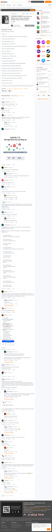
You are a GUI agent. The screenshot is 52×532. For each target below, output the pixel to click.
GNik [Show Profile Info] (7, 447)
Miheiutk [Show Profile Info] (5, 462)
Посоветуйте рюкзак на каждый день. (43, 87)
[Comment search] (33, 96)
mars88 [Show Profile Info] (5, 455)
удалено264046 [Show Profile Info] (10, 300)
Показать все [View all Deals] (43, 35)
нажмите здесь (43, 527)
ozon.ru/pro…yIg (4, 188)
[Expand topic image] (8, 26)
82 (27, 13)
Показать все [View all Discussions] (43, 91)
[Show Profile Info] (2, 102)
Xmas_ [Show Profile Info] (5, 115)
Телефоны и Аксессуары (17, 88)
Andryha (15, 26)
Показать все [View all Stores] (43, 64)
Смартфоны (25, 88)
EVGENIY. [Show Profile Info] (5, 212)
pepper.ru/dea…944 (5, 207)
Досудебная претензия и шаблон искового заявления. (42, 69)
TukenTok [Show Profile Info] (5, 441)
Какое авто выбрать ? (41, 73)
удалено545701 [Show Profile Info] (7, 101)
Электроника (9, 88)
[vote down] (11, 13)
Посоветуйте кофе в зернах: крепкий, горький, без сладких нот (42, 78)
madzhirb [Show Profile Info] (8, 122)
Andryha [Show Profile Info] (5, 420)
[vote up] (15, 13)
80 (24, 13)
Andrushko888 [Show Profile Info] (6, 364)
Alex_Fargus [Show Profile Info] (6, 180)
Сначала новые (21, 95)
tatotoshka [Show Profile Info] (6, 480)
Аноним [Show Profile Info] (5, 108)
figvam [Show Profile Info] (5, 201)
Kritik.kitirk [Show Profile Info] (9, 195)
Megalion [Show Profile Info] (6, 167)
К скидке (29, 25)
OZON (12, 23)
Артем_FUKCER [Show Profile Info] (9, 391)
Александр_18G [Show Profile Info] (10, 173)
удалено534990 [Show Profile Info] (9, 426)
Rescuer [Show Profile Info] (5, 372)
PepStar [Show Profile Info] (5, 308)
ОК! (48, 529)
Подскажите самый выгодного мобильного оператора (43, 82)
